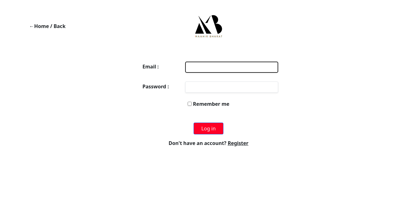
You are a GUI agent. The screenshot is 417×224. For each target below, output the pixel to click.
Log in (208, 128)
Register (238, 143)
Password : (156, 86)
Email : (151, 66)
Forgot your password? (208, 113)
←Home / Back (47, 26)
